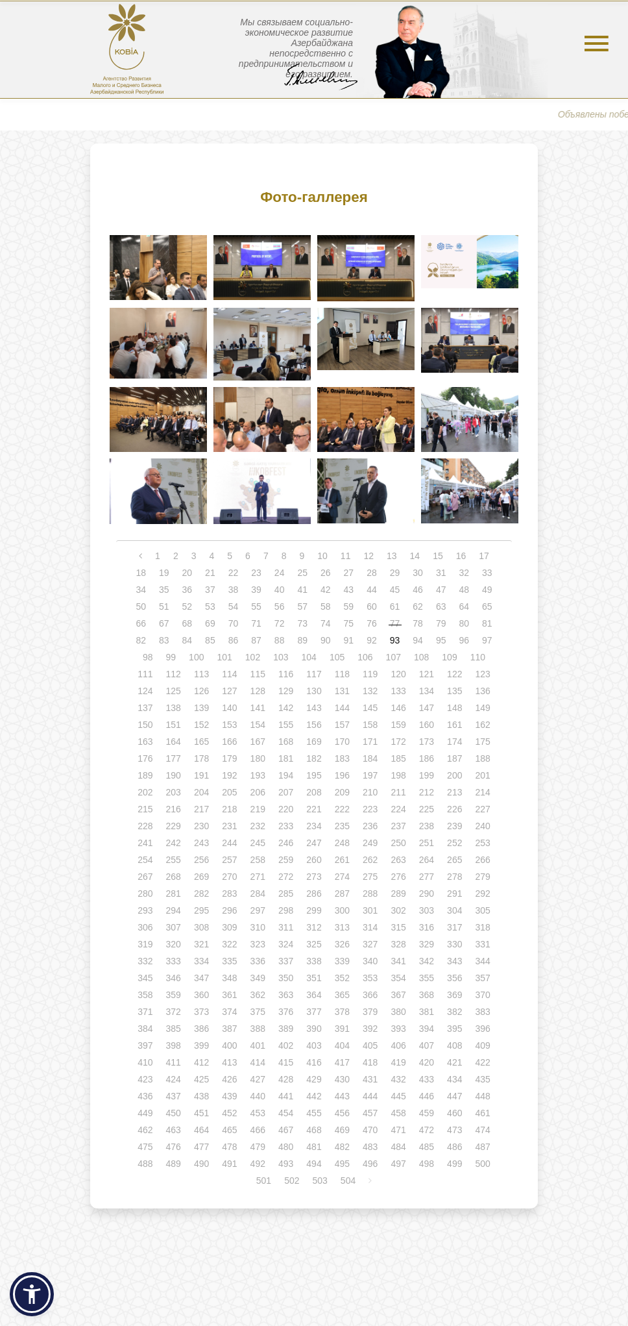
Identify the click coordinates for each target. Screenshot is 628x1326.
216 (173, 809)
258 (257, 860)
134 (426, 691)
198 (398, 775)
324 (285, 944)
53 (210, 606)
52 (187, 606)
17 (484, 556)
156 (313, 724)
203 (173, 792)
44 (372, 589)
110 (477, 657)
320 (173, 944)
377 (313, 1012)
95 (441, 640)
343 (454, 961)
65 (487, 606)
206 (257, 792)
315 (398, 927)
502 (291, 1180)
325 (313, 944)
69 (210, 623)
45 (395, 589)
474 (482, 1130)
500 (482, 1163)
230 (201, 826)
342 (426, 961)
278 (454, 876)
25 (302, 573)
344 (482, 961)
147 (426, 708)
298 (285, 910)
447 (454, 1096)
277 (426, 876)
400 (229, 1045)
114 (229, 674)
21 (210, 573)
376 (285, 1012)
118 (342, 674)
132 (370, 691)
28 (372, 573)
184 (370, 758)
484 (398, 1147)
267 (145, 876)
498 (426, 1163)
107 (393, 657)
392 (370, 1028)
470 (370, 1130)
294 (173, 910)
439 (229, 1096)
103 (280, 657)
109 (449, 657)
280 (145, 893)
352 (342, 978)
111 (145, 674)
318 (482, 927)
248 (342, 843)
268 (173, 876)
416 (313, 1062)
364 (313, 995)
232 (257, 826)
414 (257, 1062)
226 (454, 809)
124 (145, 691)
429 (313, 1079)
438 (201, 1096)
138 (173, 708)
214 (482, 792)
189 (145, 775)
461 (482, 1113)
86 (233, 640)
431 (370, 1079)
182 (313, 758)
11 (346, 556)
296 (229, 910)
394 (426, 1028)
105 (337, 657)
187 (454, 758)
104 (309, 657)
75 (349, 623)
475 (145, 1147)
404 (342, 1045)
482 (342, 1147)
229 (173, 826)
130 (313, 691)
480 (285, 1147)
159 (398, 724)
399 (201, 1045)
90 (325, 640)
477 (201, 1147)
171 (370, 741)
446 (426, 1096)
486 (454, 1147)
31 (441, 573)
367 (398, 995)
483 (370, 1147)
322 (229, 944)
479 (257, 1147)
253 (482, 843)
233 (285, 826)
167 (257, 741)
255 (173, 860)
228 (145, 826)
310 (257, 927)
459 (426, 1113)
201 (482, 775)
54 (233, 606)
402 (285, 1045)
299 (313, 910)
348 (229, 978)
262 (370, 860)
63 (441, 606)
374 (229, 1012)
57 (302, 606)
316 (426, 927)
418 (370, 1062)
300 (342, 910)
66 (141, 623)
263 (398, 860)
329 (426, 944)
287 (342, 893)
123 (482, 674)
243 (201, 843)
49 (487, 589)
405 (370, 1045)
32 (464, 573)
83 (164, 640)
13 (392, 556)
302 (398, 910)
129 (285, 691)
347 (201, 978)
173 (426, 741)
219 (257, 809)
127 (229, 691)
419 (398, 1062)
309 (229, 927)
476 (173, 1147)
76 (372, 623)
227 (482, 809)
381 (426, 1012)
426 (229, 1079)
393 (398, 1028)
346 (173, 978)
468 (313, 1130)
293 (145, 910)
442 (313, 1096)
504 (348, 1180)
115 (257, 674)
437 (173, 1096)
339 (342, 961)
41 (302, 589)
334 (201, 961)
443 (342, 1096)
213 (454, 792)
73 (302, 623)
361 (229, 995)
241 (145, 843)
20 (187, 573)
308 (201, 927)
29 (395, 573)
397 (145, 1045)
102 (252, 657)
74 (325, 623)
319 (145, 944)
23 (256, 573)
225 (426, 809)
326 (342, 944)
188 (482, 758)
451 (201, 1113)
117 (313, 674)
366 (370, 995)
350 (285, 978)
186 (426, 758)
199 (426, 775)
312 (313, 927)
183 (342, 758)
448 (482, 1096)
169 (313, 741)
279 (482, 876)
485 (426, 1147)
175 (482, 741)
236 (370, 826)
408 (454, 1045)
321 (201, 944)
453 (257, 1113)
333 (173, 961)
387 (229, 1028)
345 (145, 978)
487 (482, 1147)
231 (229, 826)
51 (164, 606)
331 (482, 944)
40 (279, 589)
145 (370, 708)
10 (322, 556)
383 (482, 1012)
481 (313, 1147)
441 (285, 1096)
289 (398, 893)
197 (370, 775)
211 (398, 792)
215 (145, 809)
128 (257, 691)
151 (173, 724)
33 (487, 573)
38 (233, 589)
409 (482, 1045)
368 (426, 995)
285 (285, 893)
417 (342, 1062)
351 (313, 978)
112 (173, 674)
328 (398, 944)
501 (263, 1180)
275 (370, 876)
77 (395, 623)
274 (342, 876)
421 (454, 1062)
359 (173, 995)
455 (313, 1113)
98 (148, 657)
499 (454, 1163)
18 (141, 573)
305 (482, 910)
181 (285, 758)
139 (201, 708)
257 (229, 860)
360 (201, 995)
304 (454, 910)
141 (257, 708)
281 (173, 893)
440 (257, 1096)
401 (257, 1045)
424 (173, 1079)
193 (257, 775)
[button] (32, 1294)
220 (285, 809)
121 (426, 674)
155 (285, 724)
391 (342, 1028)
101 (224, 657)
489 (173, 1163)
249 (370, 843)
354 (398, 978)
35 (164, 589)
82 (141, 640)
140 (229, 708)
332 (145, 961)
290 (426, 893)
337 (285, 961)
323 (257, 944)
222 (342, 809)
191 (201, 775)
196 (342, 775)
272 (285, 876)
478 (229, 1147)
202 (145, 792)
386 (201, 1028)
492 (257, 1163)
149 (482, 708)
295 (201, 910)
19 (164, 573)
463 (173, 1130)
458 (398, 1113)
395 (454, 1028)
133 (398, 691)
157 (342, 724)
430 (342, 1079)
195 (313, 775)
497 (398, 1163)
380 (398, 1012)
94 (418, 640)
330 (454, 944)
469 (342, 1130)
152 (201, 724)
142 (285, 708)
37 (210, 589)
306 (145, 927)
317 (454, 927)
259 (285, 860)
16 (461, 556)
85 (210, 640)
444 (370, 1096)
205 (229, 792)
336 (257, 961)
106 (364, 657)
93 (395, 640)
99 (171, 657)
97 (487, 640)
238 (426, 826)
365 (342, 995)
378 (342, 1012)
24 (279, 573)
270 (229, 876)
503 (320, 1180)
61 (395, 606)
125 (173, 691)
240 (482, 826)
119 (370, 674)
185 (398, 758)
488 (145, 1163)
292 (482, 893)
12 (368, 556)
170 (342, 741)
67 (164, 623)
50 (141, 606)
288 (370, 893)
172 (398, 741)
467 (285, 1130)
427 (257, 1079)
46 (418, 589)
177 (173, 758)
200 (454, 775)
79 (441, 623)
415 (285, 1062)
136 (482, 691)
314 (370, 927)
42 (325, 589)
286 (313, 893)
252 (454, 843)
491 (229, 1163)
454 (285, 1113)
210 (370, 792)
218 (229, 809)
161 (454, 724)
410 (145, 1062)
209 (342, 792)
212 (426, 792)
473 (454, 1130)
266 (482, 860)
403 (313, 1045)
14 (415, 556)
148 (454, 708)
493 (285, 1163)
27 (349, 573)
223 (370, 809)
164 (173, 741)
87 (256, 640)
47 (441, 589)
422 (482, 1062)
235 (342, 826)
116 (285, 674)
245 (257, 843)
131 (342, 691)
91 (349, 640)
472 (426, 1130)
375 (257, 1012)
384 (145, 1028)
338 (313, 961)
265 (454, 860)
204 (201, 792)
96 (464, 640)
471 (398, 1130)
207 (285, 792)
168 (285, 741)
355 (426, 978)
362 (257, 995)
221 (313, 809)
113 (201, 674)
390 (313, 1028)
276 (398, 876)
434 (454, 1079)
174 (454, 741)
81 (487, 623)
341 (398, 961)
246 (285, 843)
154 (257, 724)
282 (201, 893)
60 (372, 606)
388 (257, 1028)
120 (398, 674)
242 (173, 843)
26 (325, 573)
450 (173, 1113)
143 (313, 708)
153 (229, 724)
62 (418, 606)
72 (279, 623)
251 (426, 843)
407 (426, 1045)
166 (229, 741)
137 (145, 708)
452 (229, 1113)
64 (464, 606)
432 (398, 1079)
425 (201, 1079)
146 (398, 708)
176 (145, 758)
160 (426, 724)
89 (302, 640)
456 (342, 1113)
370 (482, 995)
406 (398, 1045)
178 (201, 758)
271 (257, 876)
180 (257, 758)
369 (454, 995)
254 (145, 860)
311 (285, 927)
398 (173, 1045)
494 (313, 1163)
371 (145, 1012)
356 (454, 978)
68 (187, 623)
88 (279, 640)
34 (141, 589)
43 (349, 589)
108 (421, 657)
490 (201, 1163)
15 (438, 556)
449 (145, 1113)
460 (454, 1113)
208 (313, 792)
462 (145, 1130)
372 (173, 1012)
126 (201, 691)
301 (370, 910)
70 (233, 623)
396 (482, 1028)
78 (418, 623)
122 (454, 674)
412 (201, 1062)
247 (313, 843)
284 (257, 893)
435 (482, 1079)
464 (201, 1130)
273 (313, 876)
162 (482, 724)
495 (342, 1163)
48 (464, 589)
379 (370, 1012)
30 (418, 573)
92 (372, 640)
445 (398, 1096)
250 (398, 843)
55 (256, 606)
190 (173, 775)
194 (285, 775)
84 (187, 640)
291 (454, 893)
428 (285, 1079)
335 (229, 961)
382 (454, 1012)
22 (233, 573)
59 (349, 606)
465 (229, 1130)
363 (285, 995)
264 (426, 860)
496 (370, 1163)
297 (257, 910)
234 (313, 826)
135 (454, 691)
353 (370, 978)
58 (325, 606)
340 (370, 961)
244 (229, 843)
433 (426, 1079)
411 (173, 1062)
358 (145, 995)
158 (370, 724)
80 (464, 623)
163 (145, 741)
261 (342, 860)
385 (173, 1028)
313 (342, 927)
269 (201, 876)
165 (201, 741)
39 (256, 589)
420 (426, 1062)
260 (313, 860)
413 (229, 1062)
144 (342, 708)
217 (201, 809)
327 (370, 944)
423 (145, 1079)
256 (201, 860)
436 (145, 1096)
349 (257, 978)
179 (229, 758)
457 (370, 1113)
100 (196, 657)
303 (426, 910)
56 (279, 606)
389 (285, 1028)
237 (398, 826)
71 (256, 623)
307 (173, 927)
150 (145, 724)
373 (201, 1012)
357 (482, 978)
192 (229, 775)
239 (454, 826)
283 (229, 893)
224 (398, 809)
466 (257, 1130)
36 (187, 589)
